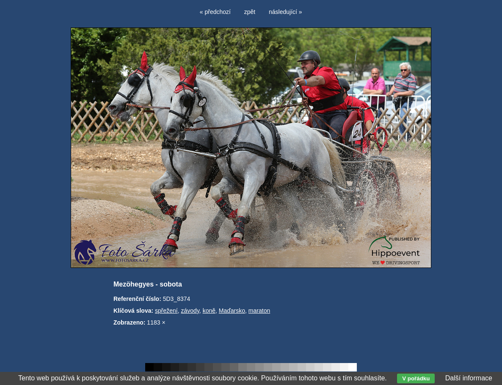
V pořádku (416, 378)
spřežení (166, 310)
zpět (249, 11)
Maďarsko (232, 310)
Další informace (468, 378)
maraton (259, 310)
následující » (285, 11)
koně (209, 310)
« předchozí (215, 11)
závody (190, 310)
